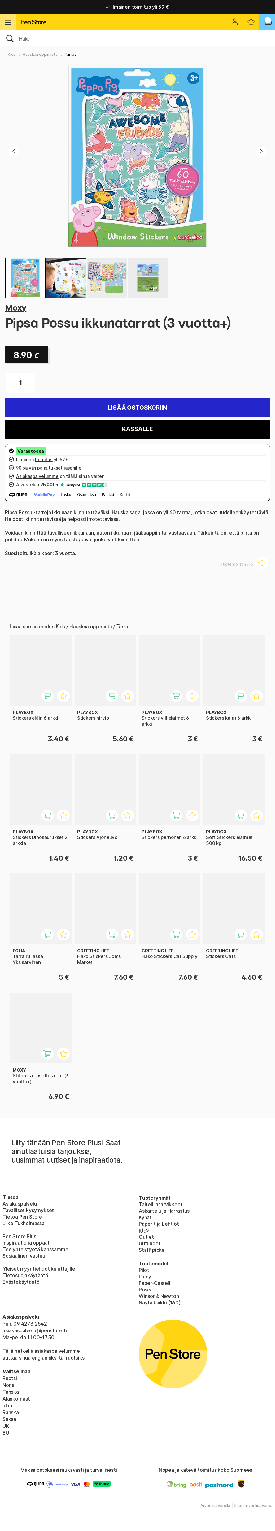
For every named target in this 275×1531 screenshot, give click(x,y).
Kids (11, 54)
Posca (146, 1289)
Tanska (10, 1392)
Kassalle (137, 429)
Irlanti (8, 1405)
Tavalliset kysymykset (28, 1210)
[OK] (137, 38)
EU (5, 1433)
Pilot (144, 1270)
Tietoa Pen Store (22, 1217)
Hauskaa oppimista (40, 54)
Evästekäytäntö (21, 1282)
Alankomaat (16, 1399)
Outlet (146, 1237)
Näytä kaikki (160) (160, 1302)
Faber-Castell (154, 1283)
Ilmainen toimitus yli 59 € (137, 7)
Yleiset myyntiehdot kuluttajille (38, 1269)
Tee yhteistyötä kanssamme (35, 1249)
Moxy (15, 307)
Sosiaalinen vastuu (23, 1256)
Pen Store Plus (19, 1236)
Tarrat (70, 54)
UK (5, 1426)
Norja (8, 1385)
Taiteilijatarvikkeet (160, 1204)
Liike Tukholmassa (23, 1223)
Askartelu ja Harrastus (164, 1211)
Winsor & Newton (159, 1296)
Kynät (145, 1217)
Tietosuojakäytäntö (25, 1275)
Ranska (10, 1412)
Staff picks (151, 1250)
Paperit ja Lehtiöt (159, 1224)
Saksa (9, 1419)
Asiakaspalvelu (19, 1204)
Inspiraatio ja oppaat (26, 1243)
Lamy (145, 1276)
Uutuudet (150, 1243)
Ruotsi (9, 1378)
